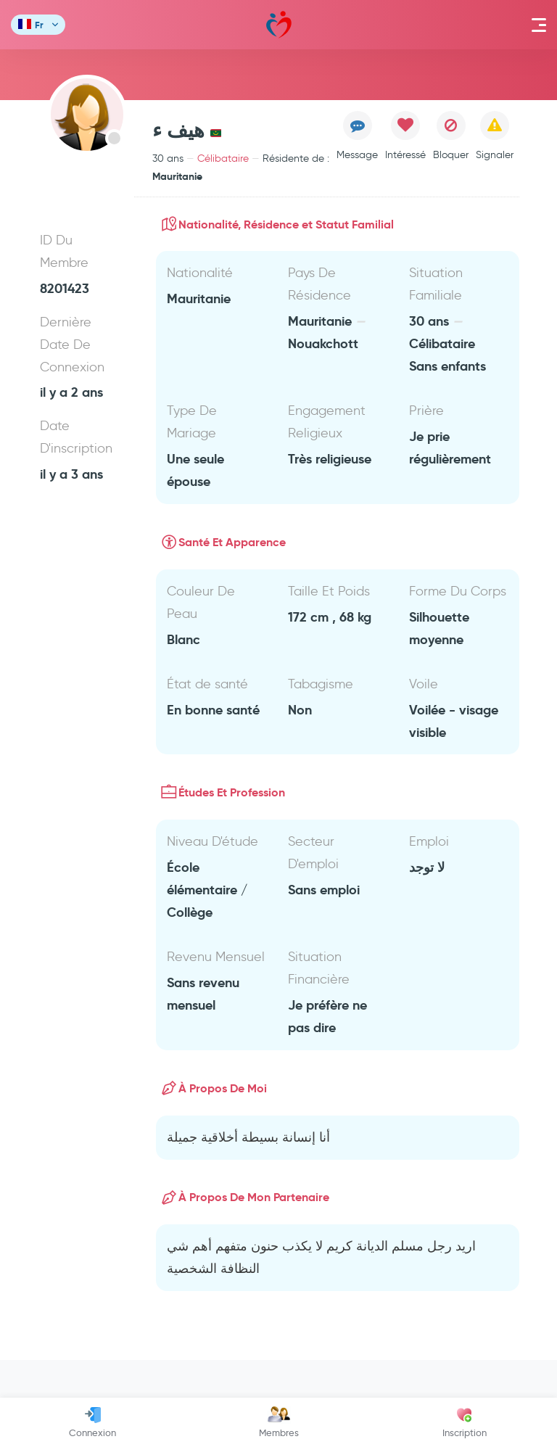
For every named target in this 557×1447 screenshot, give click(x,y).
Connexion (92, 1422)
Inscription (464, 1422)
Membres (279, 1422)
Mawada (279, 25)
